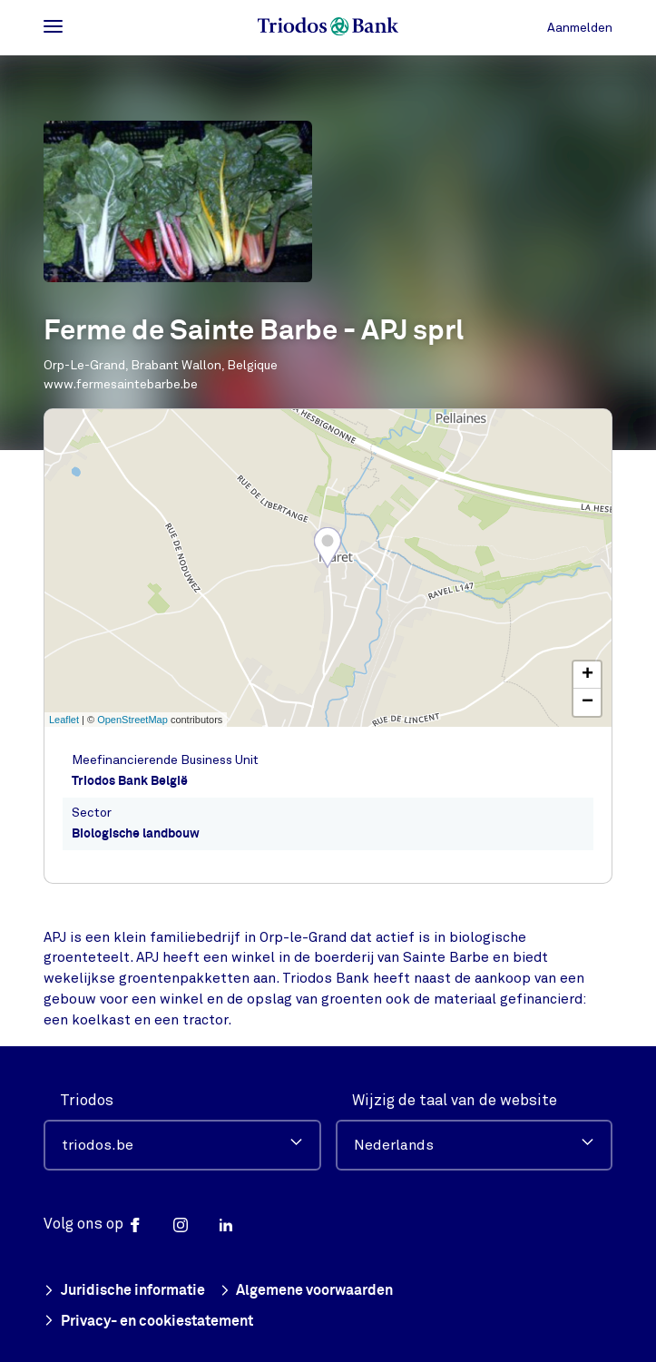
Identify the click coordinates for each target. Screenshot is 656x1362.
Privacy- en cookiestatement (148, 1321)
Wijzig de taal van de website (454, 1099)
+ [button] (587, 675)
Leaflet (64, 719)
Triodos (86, 1099)
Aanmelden (579, 27)
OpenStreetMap (132, 719)
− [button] (587, 702)
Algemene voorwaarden (307, 1290)
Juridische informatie (124, 1290)
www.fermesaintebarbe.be (121, 384)
